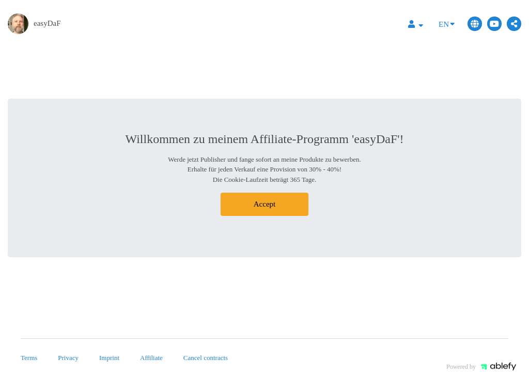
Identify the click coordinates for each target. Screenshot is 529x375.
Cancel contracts (205, 358)
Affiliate (151, 358)
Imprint (109, 358)
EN (447, 23)
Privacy (68, 358)
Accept (264, 204)
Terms (29, 358)
